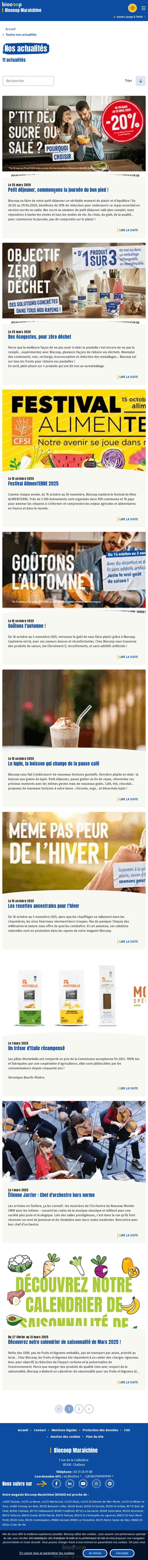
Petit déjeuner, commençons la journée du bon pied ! (58, 190)
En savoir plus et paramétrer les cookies (46, 1553)
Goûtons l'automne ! (27, 626)
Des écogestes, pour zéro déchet (39, 337)
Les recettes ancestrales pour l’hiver (43, 906)
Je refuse (95, 1553)
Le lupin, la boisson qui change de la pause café (53, 763)
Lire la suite (129, 230)
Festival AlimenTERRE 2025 (33, 483)
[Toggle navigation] (143, 9)
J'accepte (122, 1553)
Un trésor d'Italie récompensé (36, 1048)
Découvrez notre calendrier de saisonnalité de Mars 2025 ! (64, 1342)
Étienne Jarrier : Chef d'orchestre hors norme (51, 1195)
